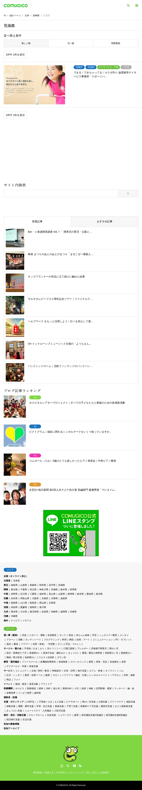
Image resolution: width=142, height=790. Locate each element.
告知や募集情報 (11, 724)
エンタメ (124, 635)
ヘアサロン (115, 675)
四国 (6, 607)
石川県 (23, 594)
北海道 (7, 580)
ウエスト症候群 (46, 657)
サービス (8, 670)
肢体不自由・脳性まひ (54, 653)
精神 (41, 688)
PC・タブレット (123, 639)
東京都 (14, 589)
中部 (6, 594)
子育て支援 (72, 706)
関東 (6, 589)
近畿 (6, 598)
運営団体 (37, 772)
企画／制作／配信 (40, 670)
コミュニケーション (103, 639)
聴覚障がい (126, 653)
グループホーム (36, 715)
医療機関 (8, 688)
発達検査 (63, 662)
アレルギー (82, 648)
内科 (48, 688)
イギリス (27, 620)
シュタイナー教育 (108, 635)
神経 (91, 688)
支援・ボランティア (14, 701)
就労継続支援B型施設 (116, 715)
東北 (6, 585)
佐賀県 (45, 611)
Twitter (68, 765)
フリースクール (30, 662)
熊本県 (14, 611)
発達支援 (33, 666)
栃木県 (63, 589)
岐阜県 (80, 594)
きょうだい (73, 653)
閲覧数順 (115, 43)
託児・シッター (14, 675)
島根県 (14, 603)
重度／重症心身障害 (92, 653)
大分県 (23, 611)
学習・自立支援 (44, 706)
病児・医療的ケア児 (16, 653)
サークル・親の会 (12, 648)
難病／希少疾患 (14, 657)
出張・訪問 (69, 670)
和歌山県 (24, 598)
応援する (49, 772)
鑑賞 (47, 675)
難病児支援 (106, 706)
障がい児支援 (89, 701)
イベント (8, 684)
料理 (64, 639)
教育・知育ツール (34, 675)
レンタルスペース (98, 675)
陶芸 (71, 639)
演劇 (20, 639)
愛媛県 (23, 607)
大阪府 (35, 598)
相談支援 (130, 701)
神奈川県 (43, 589)
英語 (8, 644)
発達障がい (34, 653)
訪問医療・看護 (103, 688)
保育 (123, 662)
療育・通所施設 (11, 662)
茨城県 (54, 589)
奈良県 (14, 598)
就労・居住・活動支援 (15, 715)
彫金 (71, 635)
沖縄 (6, 616)
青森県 (33, 585)
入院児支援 (59, 710)
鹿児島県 (34, 611)
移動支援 (10, 706)
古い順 (70, 43)
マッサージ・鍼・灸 (124, 688)
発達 (84, 688)
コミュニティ (22, 670)
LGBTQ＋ (31, 701)
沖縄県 (14, 616)
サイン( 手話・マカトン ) (70, 644)
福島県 (14, 585)
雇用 (76, 715)
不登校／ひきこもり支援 (51, 701)
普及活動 (33, 684)
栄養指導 (10, 693)
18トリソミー (53, 648)
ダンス (62, 635)
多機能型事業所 (48, 662)
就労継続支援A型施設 (92, 715)
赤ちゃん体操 (82, 635)
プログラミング (51, 639)
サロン (56, 675)
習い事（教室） (11, 635)
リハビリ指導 (24, 693)
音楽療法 (114, 662)
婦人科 (56, 688)
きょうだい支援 (14, 710)
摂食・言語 (101, 662)
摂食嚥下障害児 (99, 648)
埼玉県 (33, 589)
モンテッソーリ (33, 639)
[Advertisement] (71, 152)
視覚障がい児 (111, 653)
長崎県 (54, 611)
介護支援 (102, 701)
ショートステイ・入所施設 (38, 710)
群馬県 (73, 589)
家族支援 (59, 706)
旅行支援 (82, 670)
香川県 (42, 607)
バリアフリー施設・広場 (74, 675)
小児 (76, 688)
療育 (91, 662)
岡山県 (42, 603)
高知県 (14, 607)
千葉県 (23, 589)
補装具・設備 (10, 697)
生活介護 (27, 719)
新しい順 (26, 43)
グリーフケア (116, 701)
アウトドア (46, 684)
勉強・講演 (20, 684)
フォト (17, 679)
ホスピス (19, 688)
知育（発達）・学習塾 (44, 644)
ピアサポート (73, 701)
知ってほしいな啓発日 (98, 772)
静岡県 (71, 594)
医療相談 (31, 688)
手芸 (94, 635)
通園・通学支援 (26, 706)
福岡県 (63, 611)
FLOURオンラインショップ (70, 772)
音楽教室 (52, 635)
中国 (6, 603)
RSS (80, 765)
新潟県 (99, 594)
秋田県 (42, 585)
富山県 (52, 594)
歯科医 (37, 693)
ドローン (10, 639)
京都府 (45, 598)
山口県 (23, 603)
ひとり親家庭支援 (124, 706)
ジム (121, 670)
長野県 (14, 594)
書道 (16, 644)
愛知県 (90, 594)
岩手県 (52, 585)
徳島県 (33, 607)
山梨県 (61, 594)
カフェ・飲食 (96, 670)
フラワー (25, 644)
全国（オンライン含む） (16, 576)
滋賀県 (63, 598)
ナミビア (15, 620)
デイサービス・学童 (16, 666)
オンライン (110, 670)
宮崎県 (73, 611)
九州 (6, 611)
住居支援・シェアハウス (59, 715)
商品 (8, 679)
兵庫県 (54, 598)
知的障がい (30, 657)
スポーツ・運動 (37, 635)
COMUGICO (63, 785)
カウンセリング (78, 662)
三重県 (33, 594)
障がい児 (113, 648)
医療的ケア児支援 (89, 706)
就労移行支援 (13, 719)
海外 (6, 620)
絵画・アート (83, 639)
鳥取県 (33, 603)
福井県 (42, 594)
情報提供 (56, 670)
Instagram (61, 765)
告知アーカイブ (11, 728)
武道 (24, 635)
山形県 (23, 585)
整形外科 (67, 688)
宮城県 (61, 585)
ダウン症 (61, 657)
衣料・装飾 (129, 675)
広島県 (52, 603)
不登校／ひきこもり (34, 648)
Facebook (74, 765)
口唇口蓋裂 (69, 648)
